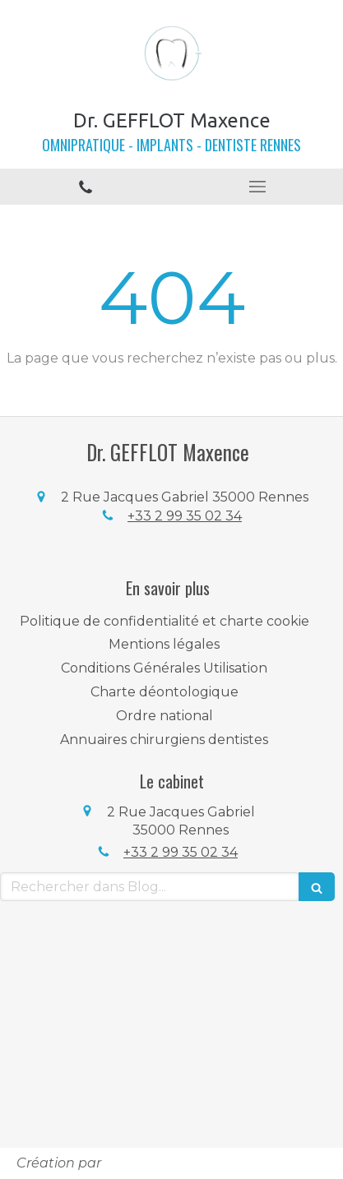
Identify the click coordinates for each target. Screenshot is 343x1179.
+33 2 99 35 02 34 (184, 516)
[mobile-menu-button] (258, 186)
